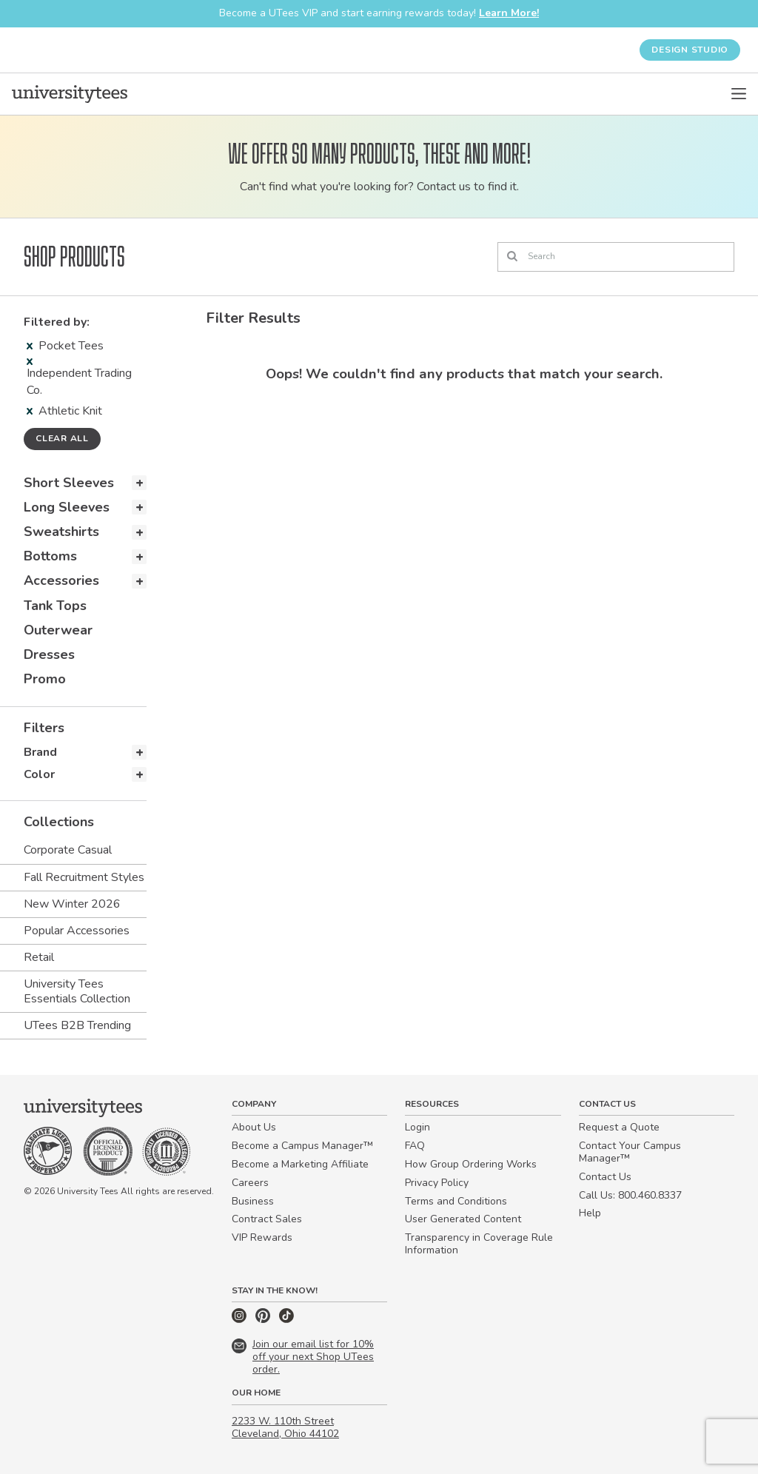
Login (417, 1127)
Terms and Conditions (456, 1201)
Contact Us (605, 1177)
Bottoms (50, 556)
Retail (39, 957)
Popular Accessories (77, 930)
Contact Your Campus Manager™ (630, 1152)
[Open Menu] (738, 94)
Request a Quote (619, 1127)
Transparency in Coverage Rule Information (479, 1243)
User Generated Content (463, 1219)
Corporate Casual (68, 850)
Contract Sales (267, 1219)
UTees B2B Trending (77, 1025)
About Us (254, 1127)
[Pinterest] (264, 1320)
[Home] (69, 94)
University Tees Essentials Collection (77, 991)
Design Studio (689, 50)
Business (253, 1201)
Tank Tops (55, 605)
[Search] (615, 257)
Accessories (61, 580)
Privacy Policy (437, 1183)
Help (590, 1213)
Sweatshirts (61, 531)
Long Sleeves (67, 507)
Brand (40, 752)
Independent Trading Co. (79, 378)
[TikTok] (286, 1320)
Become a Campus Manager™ (302, 1146)
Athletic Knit (64, 411)
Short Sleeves (69, 483)
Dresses (49, 654)
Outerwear (58, 630)
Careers (250, 1183)
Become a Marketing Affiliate (300, 1164)
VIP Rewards (262, 1237)
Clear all (62, 438)
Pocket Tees (65, 346)
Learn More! (509, 13)
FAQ (415, 1146)
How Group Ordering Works (471, 1164)
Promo (45, 679)
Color (39, 774)
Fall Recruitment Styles (84, 877)
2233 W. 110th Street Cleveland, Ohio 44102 (285, 1427)
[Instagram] (240, 1320)
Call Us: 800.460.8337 (630, 1195)
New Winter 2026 (72, 904)
